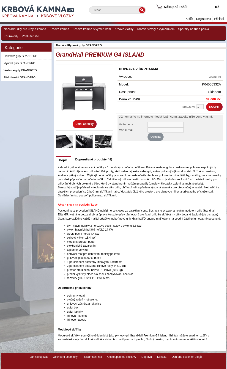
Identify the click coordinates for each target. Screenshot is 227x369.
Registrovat (203, 19)
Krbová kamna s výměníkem (92, 29)
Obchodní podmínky (65, 356)
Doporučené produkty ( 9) (93, 159)
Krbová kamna (59, 29)
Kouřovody (11, 36)
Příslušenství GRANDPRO (20, 77)
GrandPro (215, 76)
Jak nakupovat (39, 356)
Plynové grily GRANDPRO (20, 63)
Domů (181, 19)
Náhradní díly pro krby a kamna (25, 29)
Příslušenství (30, 36)
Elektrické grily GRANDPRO (21, 56)
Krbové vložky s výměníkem (156, 29)
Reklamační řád (92, 356)
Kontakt (162, 356)
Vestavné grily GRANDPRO (20, 70)
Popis (63, 160)
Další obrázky (85, 124)
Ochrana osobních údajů (187, 356)
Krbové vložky (124, 29)
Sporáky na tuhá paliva (193, 29)
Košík (189, 19)
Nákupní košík (176, 7)
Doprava (147, 356)
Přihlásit (219, 19)
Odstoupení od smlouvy (121, 356)
